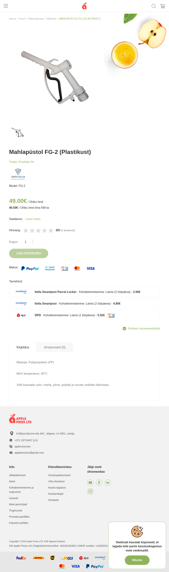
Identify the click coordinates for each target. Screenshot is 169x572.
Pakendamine (36, 18)
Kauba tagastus (57, 487)
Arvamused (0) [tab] (54, 347)
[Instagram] (90, 491)
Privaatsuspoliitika (19, 516)
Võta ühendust (56, 481)
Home (12, 18)
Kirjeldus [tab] (23, 347)
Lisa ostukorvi (28, 253)
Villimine (51, 18)
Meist (12, 481)
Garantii (13, 498)
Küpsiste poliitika (18, 522)
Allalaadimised (17, 475)
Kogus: (13, 241)
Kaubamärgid (55, 493)
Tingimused (15, 510)
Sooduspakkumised (59, 475)
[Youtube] (90, 483)
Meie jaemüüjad (18, 504)
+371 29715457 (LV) (26, 440)
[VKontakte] (108, 483)
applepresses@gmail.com (29, 452)
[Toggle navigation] (6, 5)
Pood (22, 18)
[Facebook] (99, 483)
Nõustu (137, 560)
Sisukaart (53, 499)
